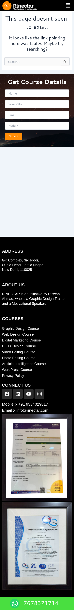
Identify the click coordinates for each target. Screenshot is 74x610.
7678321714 (41, 603)
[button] (68, 5)
